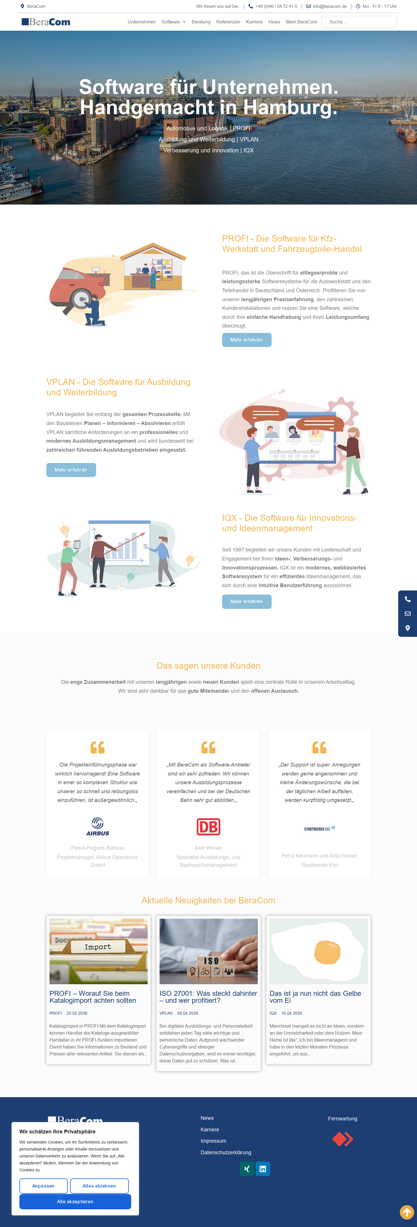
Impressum (213, 1140)
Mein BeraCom (301, 22)
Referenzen (228, 22)
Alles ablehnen (99, 1186)
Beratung (201, 22)
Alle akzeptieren (75, 1201)
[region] (75, 1168)
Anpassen (43, 1186)
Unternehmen (142, 22)
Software (174, 21)
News (274, 22)
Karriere (254, 22)
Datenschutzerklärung (226, 1152)
